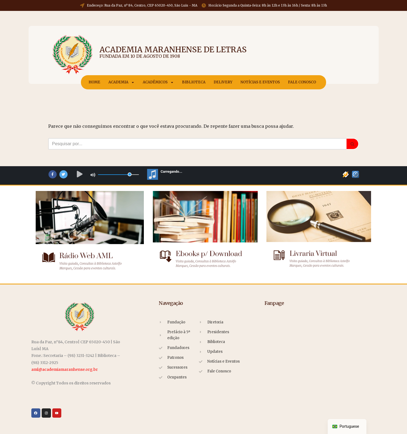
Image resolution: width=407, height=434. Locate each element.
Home (94, 82)
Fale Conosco (302, 82)
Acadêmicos (158, 82)
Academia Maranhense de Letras (173, 49)
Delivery (223, 82)
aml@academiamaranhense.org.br (64, 369)
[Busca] (197, 144)
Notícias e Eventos (260, 82)
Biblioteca (193, 82)
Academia (121, 82)
